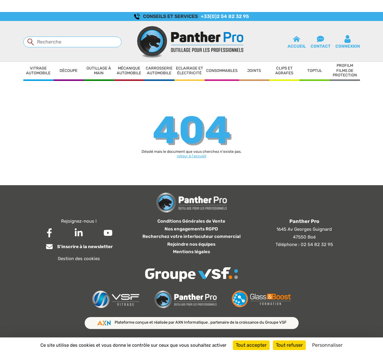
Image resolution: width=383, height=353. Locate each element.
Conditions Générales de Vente (191, 221)
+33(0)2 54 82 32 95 (225, 16)
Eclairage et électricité (189, 70)
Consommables (222, 70)
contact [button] (321, 42)
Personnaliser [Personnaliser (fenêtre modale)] (327, 345)
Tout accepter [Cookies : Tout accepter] (251, 345)
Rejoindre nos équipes (191, 244)
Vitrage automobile (38, 70)
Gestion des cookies (79, 258)
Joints (254, 70)
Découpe (68, 70)
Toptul (314, 70)
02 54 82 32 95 (317, 244)
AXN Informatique (192, 322)
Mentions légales (191, 251)
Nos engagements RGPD (191, 229)
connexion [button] (347, 42)
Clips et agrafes (284, 70)
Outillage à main (98, 70)
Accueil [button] (297, 42)
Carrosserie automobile (159, 70)
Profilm (345, 65)
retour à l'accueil (191, 156)
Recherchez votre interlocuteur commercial (191, 236)
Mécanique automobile (129, 70)
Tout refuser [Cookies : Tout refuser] (289, 345)
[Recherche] (72, 42)
